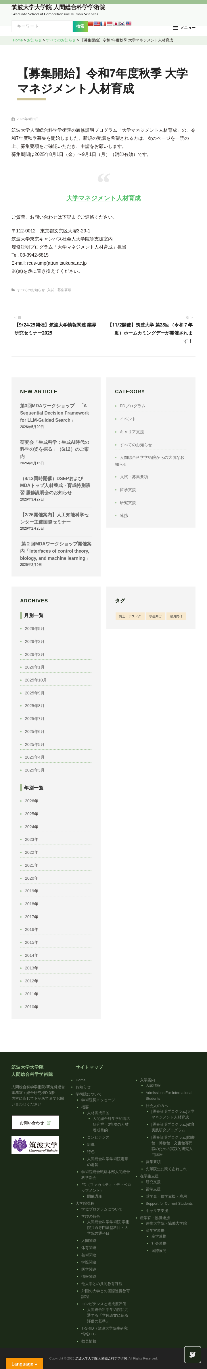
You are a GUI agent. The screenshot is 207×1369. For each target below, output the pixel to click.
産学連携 (159, 1236)
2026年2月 (35, 654)
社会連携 (159, 1243)
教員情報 (88, 1341)
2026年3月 (35, 641)
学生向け (155, 616)
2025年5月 (35, 744)
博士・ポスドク (130, 616)
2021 (29, 865)
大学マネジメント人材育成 (103, 198)
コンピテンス (98, 1137)
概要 (85, 1107)
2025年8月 (35, 705)
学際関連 (88, 1262)
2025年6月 (35, 731)
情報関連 (88, 1276)
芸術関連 (88, 1255)
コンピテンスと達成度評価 (103, 1304)
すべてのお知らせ (31, 290)
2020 (29, 878)
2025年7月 (35, 718)
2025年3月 (35, 770)
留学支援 (128, 489)
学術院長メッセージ (98, 1100)
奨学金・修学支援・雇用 (166, 1196)
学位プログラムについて (101, 1209)
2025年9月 (35, 693)
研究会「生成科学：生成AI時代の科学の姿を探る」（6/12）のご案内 (54, 449)
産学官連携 (155, 1230)
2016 (29, 929)
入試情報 (153, 1085)
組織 (91, 1144)
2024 (29, 826)
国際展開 (159, 1250)
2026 (29, 801)
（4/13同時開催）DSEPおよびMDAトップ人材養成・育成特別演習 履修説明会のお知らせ (55, 485)
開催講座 (94, 1196)
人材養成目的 (98, 1113)
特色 (91, 1152)
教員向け (176, 616)
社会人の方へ (157, 1105)
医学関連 (88, 1269)
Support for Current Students (169, 1203)
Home (80, 1080)
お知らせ (83, 1087)
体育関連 (88, 1248)
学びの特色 (90, 1216)
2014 (29, 955)
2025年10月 (36, 680)
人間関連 (88, 1240)
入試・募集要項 (59, 290)
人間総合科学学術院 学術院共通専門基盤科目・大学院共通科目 (108, 1228)
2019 (29, 891)
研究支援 (128, 502)
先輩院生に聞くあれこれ (166, 1169)
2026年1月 (35, 667)
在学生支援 (149, 1176)
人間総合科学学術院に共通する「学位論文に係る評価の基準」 (107, 1315)
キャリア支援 (132, 431)
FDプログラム (132, 406)
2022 (29, 852)
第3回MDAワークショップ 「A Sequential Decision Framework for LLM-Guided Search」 (54, 412)
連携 (124, 515)
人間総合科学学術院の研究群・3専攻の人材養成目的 (111, 1124)
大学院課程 (85, 1203)
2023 (29, 839)
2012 (29, 981)
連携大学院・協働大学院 (166, 1223)
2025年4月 (35, 757)
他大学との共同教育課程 (101, 1284)
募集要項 (153, 1162)
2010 (29, 1007)
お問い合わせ (32, 1123)
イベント (128, 419)
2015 (29, 942)
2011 (29, 994)
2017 (29, 916)
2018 (29, 904)
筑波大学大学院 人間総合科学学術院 (58, 7)
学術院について (89, 1094)
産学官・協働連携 (155, 1218)
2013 (29, 968)
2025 (29, 814)
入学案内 (147, 1080)
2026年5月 (35, 628)
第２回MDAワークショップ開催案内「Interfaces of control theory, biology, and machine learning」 (55, 550)
